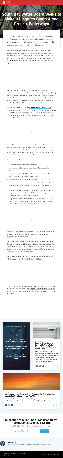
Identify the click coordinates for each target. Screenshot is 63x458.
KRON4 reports (14, 60)
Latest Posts (46, 454)
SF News (30, 11)
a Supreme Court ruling (46, 241)
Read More (55, 444)
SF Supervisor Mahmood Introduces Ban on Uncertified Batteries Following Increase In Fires (16, 348)
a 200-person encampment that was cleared (41, 289)
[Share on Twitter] (39, 365)
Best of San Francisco (20, 453)
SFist (4, 453)
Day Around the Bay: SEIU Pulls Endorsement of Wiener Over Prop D (16, 340)
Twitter (58, 454)
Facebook (53, 454)
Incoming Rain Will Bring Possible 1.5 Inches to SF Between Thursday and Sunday (16, 356)
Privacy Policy (6, 455)
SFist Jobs (12, 453)
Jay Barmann (38, 11)
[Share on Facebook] (42, 365)
